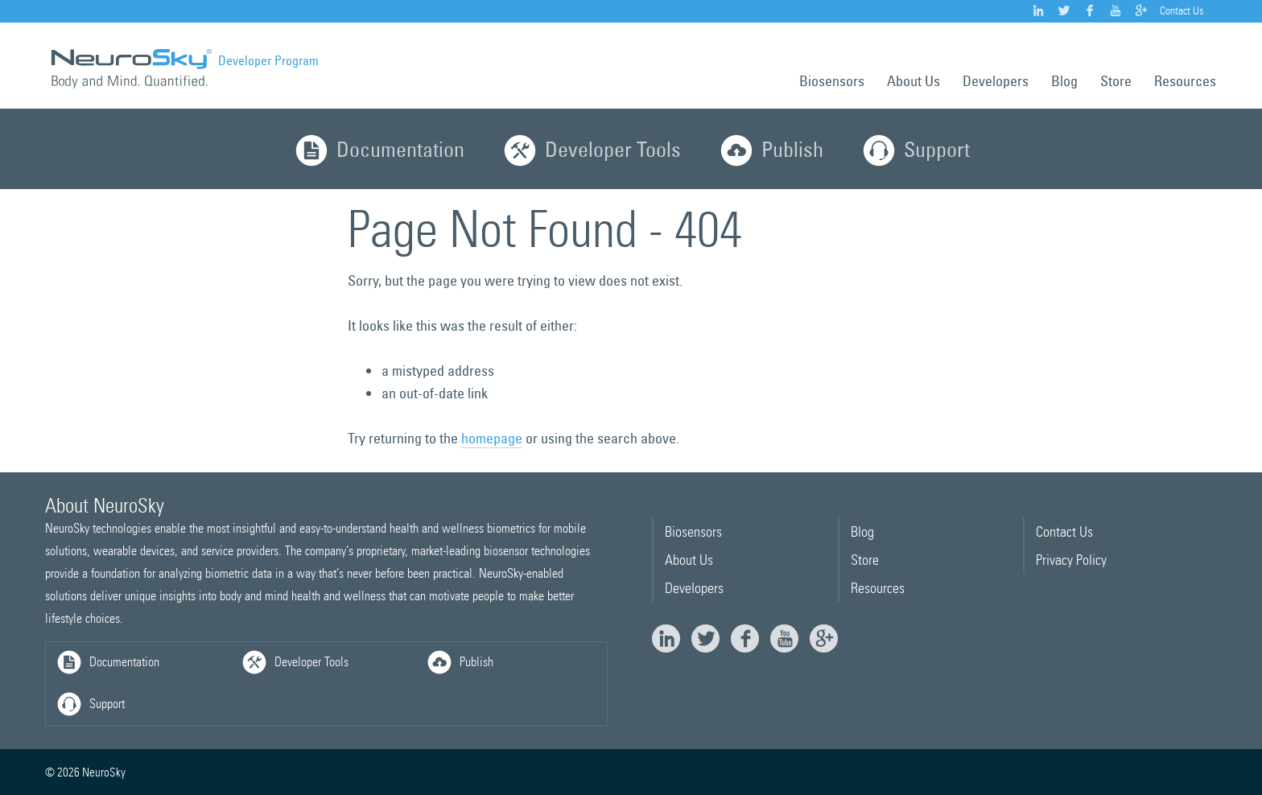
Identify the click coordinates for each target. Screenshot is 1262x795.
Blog (1064, 81)
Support (915, 153)
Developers (996, 81)
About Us (913, 81)
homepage (491, 438)
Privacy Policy (1071, 560)
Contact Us (1181, 11)
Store (1116, 81)
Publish (770, 153)
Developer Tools (591, 153)
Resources (1185, 81)
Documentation (378, 153)
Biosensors (831, 81)
